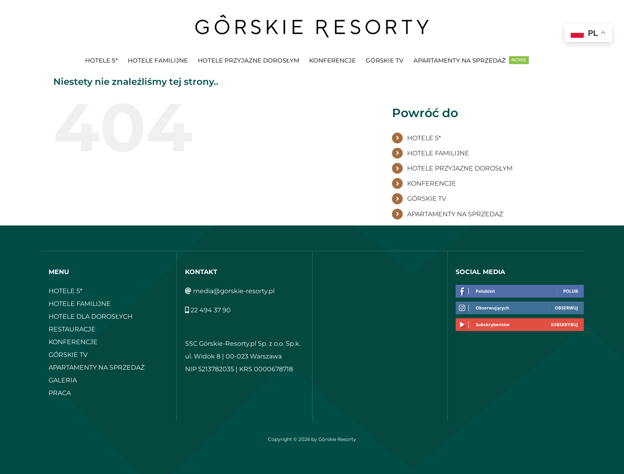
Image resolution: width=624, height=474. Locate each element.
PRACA (60, 393)
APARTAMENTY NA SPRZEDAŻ (455, 214)
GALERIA (63, 380)
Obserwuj (566, 308)
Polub (570, 291)
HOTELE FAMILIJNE (438, 153)
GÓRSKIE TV (426, 198)
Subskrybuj (564, 324)
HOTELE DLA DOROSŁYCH (91, 316)
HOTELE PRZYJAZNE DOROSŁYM (460, 168)
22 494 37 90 (208, 310)
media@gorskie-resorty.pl (230, 291)
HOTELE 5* (424, 138)
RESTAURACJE (72, 329)
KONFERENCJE (431, 183)
